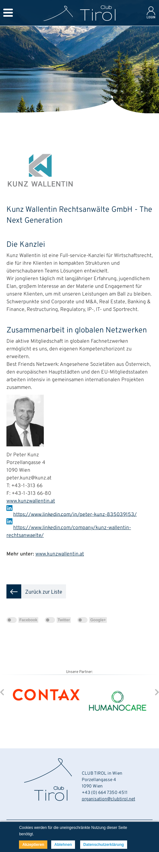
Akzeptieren (33, 844)
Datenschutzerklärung (103, 844)
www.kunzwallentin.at (30, 501)
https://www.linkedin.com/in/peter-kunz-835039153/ (75, 514)
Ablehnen (63, 844)
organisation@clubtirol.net (108, 799)
